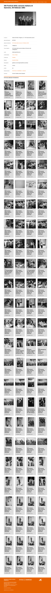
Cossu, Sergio (15, 54)
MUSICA (24, 70)
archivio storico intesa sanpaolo (12, 1)
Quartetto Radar (15, 60)
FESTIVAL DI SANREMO (17, 70)
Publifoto (14, 57)
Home (32, 1)
